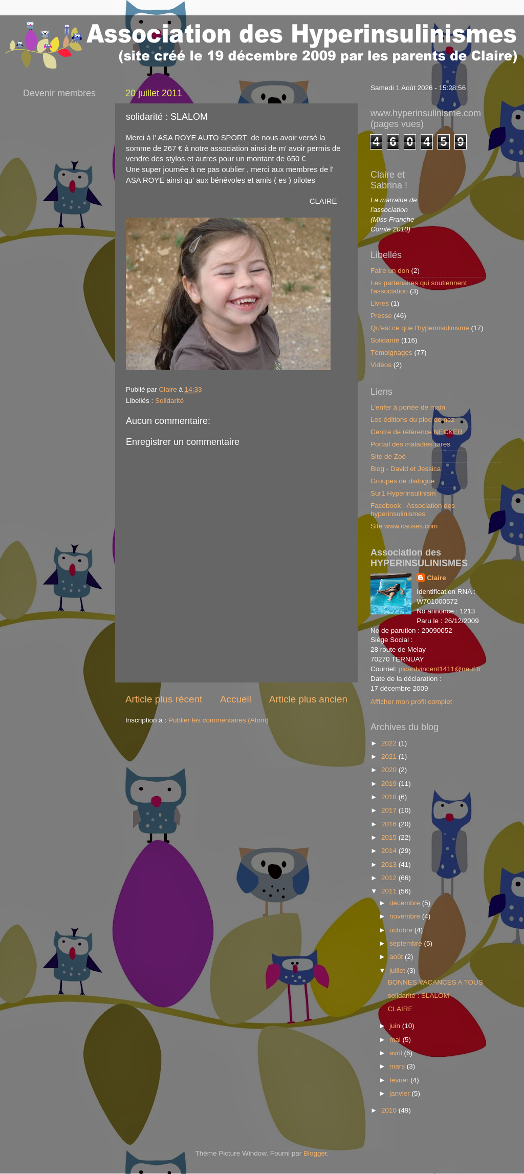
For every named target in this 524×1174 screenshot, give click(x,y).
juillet (398, 970)
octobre (401, 930)
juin (395, 1026)
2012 (390, 878)
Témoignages (391, 352)
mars (398, 1066)
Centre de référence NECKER (416, 432)
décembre (405, 903)
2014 (390, 851)
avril (396, 1053)
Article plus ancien (308, 699)
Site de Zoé (388, 456)
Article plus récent (163, 699)
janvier (400, 1093)
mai (396, 1039)
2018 (390, 797)
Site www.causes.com (404, 526)
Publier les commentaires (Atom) (218, 720)
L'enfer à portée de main (407, 407)
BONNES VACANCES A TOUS (435, 982)
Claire (436, 578)
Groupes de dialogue (402, 481)
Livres (379, 303)
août (397, 956)
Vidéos (380, 365)
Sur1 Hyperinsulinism (403, 493)
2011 (390, 891)
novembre (405, 916)
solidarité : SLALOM (418, 995)
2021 (390, 756)
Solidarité (169, 400)
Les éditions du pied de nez (412, 419)
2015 (390, 837)
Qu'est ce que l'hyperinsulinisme (419, 328)
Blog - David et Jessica (405, 469)
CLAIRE (400, 1009)
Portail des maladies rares (410, 444)
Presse (381, 315)
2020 (390, 770)
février (399, 1080)
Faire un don (389, 270)
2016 (390, 824)
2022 (390, 743)
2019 (390, 783)
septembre (406, 943)
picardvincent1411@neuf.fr (440, 669)
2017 (390, 810)
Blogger (315, 1153)
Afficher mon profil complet (411, 702)
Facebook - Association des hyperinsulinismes (412, 510)
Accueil (235, 699)
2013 (390, 864)
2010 (390, 1110)
